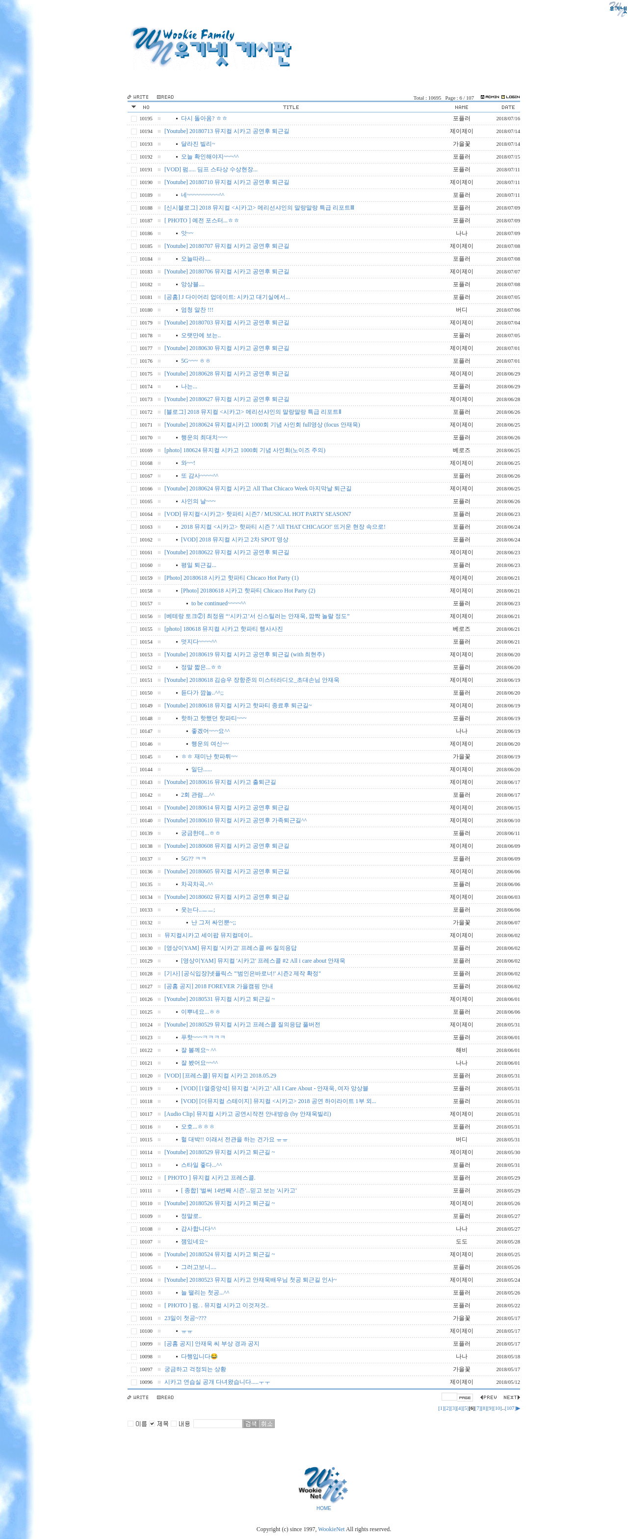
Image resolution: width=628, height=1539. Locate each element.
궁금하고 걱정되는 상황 (195, 1369)
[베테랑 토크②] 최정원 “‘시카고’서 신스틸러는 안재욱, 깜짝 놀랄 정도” (257, 616)
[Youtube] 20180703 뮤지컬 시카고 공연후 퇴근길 (226, 322)
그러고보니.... (198, 1267)
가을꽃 (462, 143)
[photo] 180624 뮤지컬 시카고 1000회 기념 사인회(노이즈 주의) (244, 450)
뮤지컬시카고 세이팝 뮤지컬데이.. (208, 935)
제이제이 (461, 131)
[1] (441, 1408)
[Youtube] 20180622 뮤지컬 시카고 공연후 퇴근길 (226, 552)
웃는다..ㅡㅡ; (198, 909)
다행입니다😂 (199, 1356)
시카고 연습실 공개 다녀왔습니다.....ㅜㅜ (217, 1381)
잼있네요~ (194, 1241)
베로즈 (462, 450)
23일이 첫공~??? (185, 1318)
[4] (460, 1408)
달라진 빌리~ (198, 143)
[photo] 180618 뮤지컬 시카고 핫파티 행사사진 (223, 628)
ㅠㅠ (187, 1330)
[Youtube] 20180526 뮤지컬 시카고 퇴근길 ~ (219, 1203)
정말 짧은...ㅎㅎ (201, 667)
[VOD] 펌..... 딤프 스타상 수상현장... (211, 169)
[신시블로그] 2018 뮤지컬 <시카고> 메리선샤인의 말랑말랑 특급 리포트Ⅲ (259, 207)
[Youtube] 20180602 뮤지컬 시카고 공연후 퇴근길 (226, 896)
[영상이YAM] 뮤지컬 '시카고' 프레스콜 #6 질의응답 (230, 948)
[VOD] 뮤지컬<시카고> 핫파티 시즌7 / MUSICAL (257, 514)
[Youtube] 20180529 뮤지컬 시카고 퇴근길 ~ (219, 1152)
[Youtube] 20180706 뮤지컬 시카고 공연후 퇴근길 (226, 271)
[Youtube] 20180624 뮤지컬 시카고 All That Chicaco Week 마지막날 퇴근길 (258, 488)
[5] (466, 1408)
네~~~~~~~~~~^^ (202, 194)
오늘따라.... (195, 258)
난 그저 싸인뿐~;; (213, 922)
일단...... (201, 769)
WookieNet (332, 1529)
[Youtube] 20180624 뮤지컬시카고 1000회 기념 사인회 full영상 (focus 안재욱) (262, 424)
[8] (484, 1408)
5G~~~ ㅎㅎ (196, 360)
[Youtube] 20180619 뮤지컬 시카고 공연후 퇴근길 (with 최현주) (244, 654)
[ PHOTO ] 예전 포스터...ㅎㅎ (201, 220)
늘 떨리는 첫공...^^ (205, 1292)
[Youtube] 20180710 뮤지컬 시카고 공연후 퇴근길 (226, 182)
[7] (478, 1408)
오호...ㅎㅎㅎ (198, 1126)
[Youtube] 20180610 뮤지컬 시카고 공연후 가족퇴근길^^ (235, 820)
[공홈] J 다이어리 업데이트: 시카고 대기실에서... (227, 297)
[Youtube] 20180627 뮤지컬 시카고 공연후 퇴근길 (226, 399)
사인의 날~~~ (198, 501)
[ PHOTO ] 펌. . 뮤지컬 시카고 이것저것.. (216, 1305)
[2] (447, 1408)
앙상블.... (193, 284)
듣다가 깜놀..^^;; (202, 692)
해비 (462, 1050)
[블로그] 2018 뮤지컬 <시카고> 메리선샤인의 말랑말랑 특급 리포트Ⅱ (252, 411)
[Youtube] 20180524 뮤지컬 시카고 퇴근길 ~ (219, 1254)
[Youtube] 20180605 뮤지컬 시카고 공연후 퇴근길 (226, 871)
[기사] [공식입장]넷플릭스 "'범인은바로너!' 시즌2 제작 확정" (242, 973)
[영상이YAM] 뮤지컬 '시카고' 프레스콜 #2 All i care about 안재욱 (263, 960)
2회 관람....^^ (197, 794)
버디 (462, 309)
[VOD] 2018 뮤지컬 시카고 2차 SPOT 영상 (234, 539)
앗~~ (187, 233)
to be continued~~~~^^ (218, 603)
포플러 (462, 118)
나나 (462, 233)
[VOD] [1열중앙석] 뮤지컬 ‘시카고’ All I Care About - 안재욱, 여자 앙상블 (274, 1088)
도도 (462, 1241)
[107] (510, 1408)
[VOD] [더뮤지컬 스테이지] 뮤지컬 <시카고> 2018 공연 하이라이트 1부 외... (278, 1101)
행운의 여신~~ (210, 743)
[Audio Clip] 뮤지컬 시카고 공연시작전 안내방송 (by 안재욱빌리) (247, 1113)
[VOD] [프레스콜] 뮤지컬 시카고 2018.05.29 (220, 1075)
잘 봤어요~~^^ (199, 1062)
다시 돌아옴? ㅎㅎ (204, 118)
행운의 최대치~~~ (204, 437)
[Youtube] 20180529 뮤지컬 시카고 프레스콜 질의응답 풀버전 (242, 1024)
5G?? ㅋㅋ (194, 858)
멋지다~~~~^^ (199, 641)
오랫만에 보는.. (201, 335)
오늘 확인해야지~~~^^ (210, 156)
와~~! (188, 462)
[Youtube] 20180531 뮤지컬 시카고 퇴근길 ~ (219, 999)
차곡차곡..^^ (197, 884)
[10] (497, 1408)
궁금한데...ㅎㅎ (201, 833)
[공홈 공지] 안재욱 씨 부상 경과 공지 (212, 1343)
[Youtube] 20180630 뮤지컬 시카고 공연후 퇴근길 (226, 348)
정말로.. (191, 1216)
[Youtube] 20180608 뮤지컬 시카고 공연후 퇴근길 (226, 845)
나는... (189, 386)
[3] (453, 1408)
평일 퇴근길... (198, 565)
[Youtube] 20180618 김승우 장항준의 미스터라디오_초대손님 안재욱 (252, 679)
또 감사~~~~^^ (199, 475)
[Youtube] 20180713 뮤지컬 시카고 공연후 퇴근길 (226, 131)
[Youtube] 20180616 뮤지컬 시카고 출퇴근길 (220, 782)
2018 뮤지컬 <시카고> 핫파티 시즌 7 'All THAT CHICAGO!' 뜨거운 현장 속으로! (283, 526)
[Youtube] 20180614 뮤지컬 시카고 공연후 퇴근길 (226, 807)
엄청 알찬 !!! (197, 309)
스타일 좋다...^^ (201, 1164)
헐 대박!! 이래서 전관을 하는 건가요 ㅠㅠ (234, 1139)
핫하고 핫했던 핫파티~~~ (213, 718)
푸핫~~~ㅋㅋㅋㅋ (203, 1037)
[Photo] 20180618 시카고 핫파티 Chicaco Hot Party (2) (248, 590)
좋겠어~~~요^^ (210, 731)
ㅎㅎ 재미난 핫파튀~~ (209, 756)
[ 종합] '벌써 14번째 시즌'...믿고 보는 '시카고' (239, 1190)
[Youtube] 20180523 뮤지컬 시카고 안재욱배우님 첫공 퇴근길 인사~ (250, 1279)
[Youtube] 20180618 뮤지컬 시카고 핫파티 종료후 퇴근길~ (238, 705)
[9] (490, 1408)
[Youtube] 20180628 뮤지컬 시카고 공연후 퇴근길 (226, 373)
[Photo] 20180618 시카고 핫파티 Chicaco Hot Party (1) (231, 577)
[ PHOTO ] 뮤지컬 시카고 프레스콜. (210, 1177)
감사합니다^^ (198, 1228)
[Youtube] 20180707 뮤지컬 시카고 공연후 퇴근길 (226, 246)
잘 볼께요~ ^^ (198, 1050)
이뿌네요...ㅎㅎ (201, 1011)
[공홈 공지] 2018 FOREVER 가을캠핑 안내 (218, 986)
